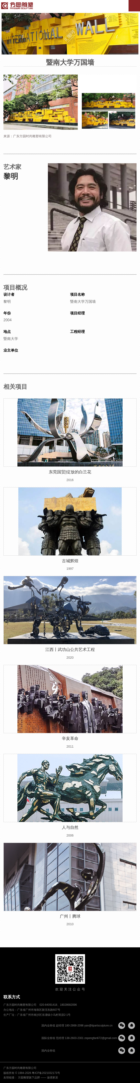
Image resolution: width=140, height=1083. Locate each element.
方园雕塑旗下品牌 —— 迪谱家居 (38, 1077)
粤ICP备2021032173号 (46, 1073)
